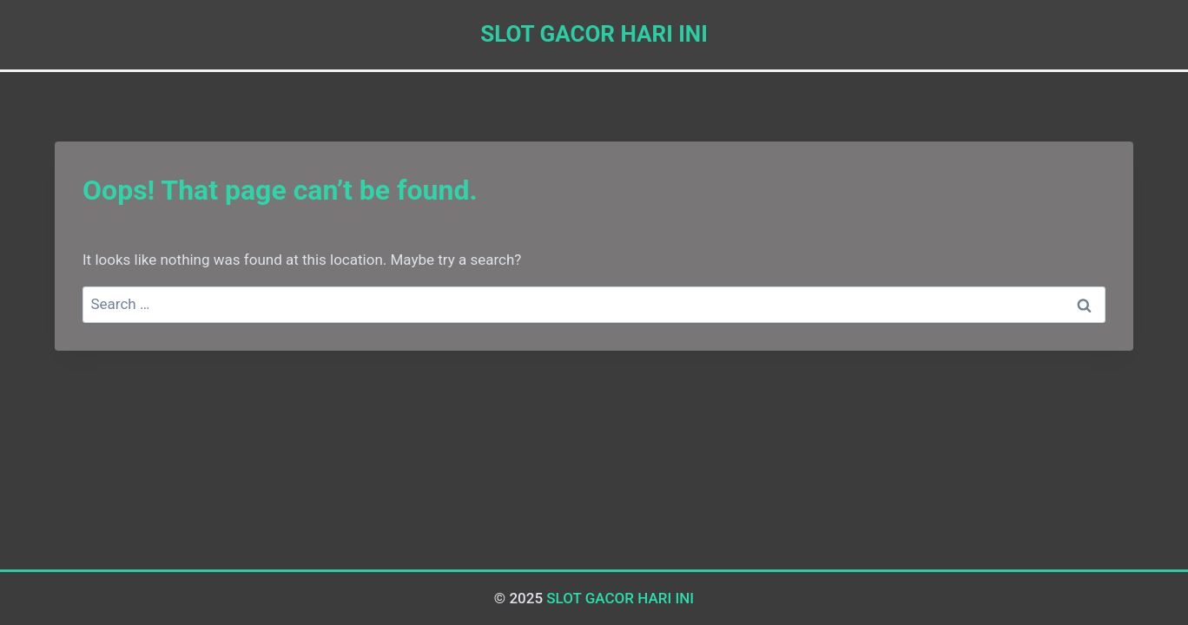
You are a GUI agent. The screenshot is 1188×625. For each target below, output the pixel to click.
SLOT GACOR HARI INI (620, 598)
